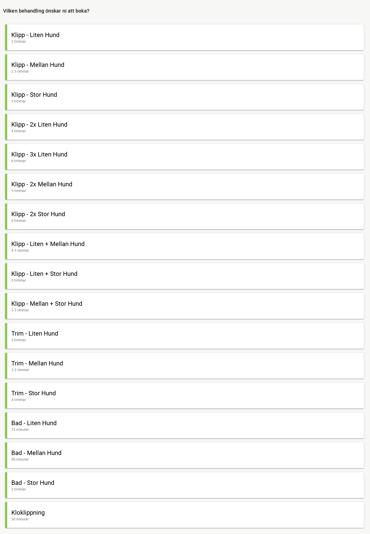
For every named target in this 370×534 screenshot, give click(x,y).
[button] (184, 37)
